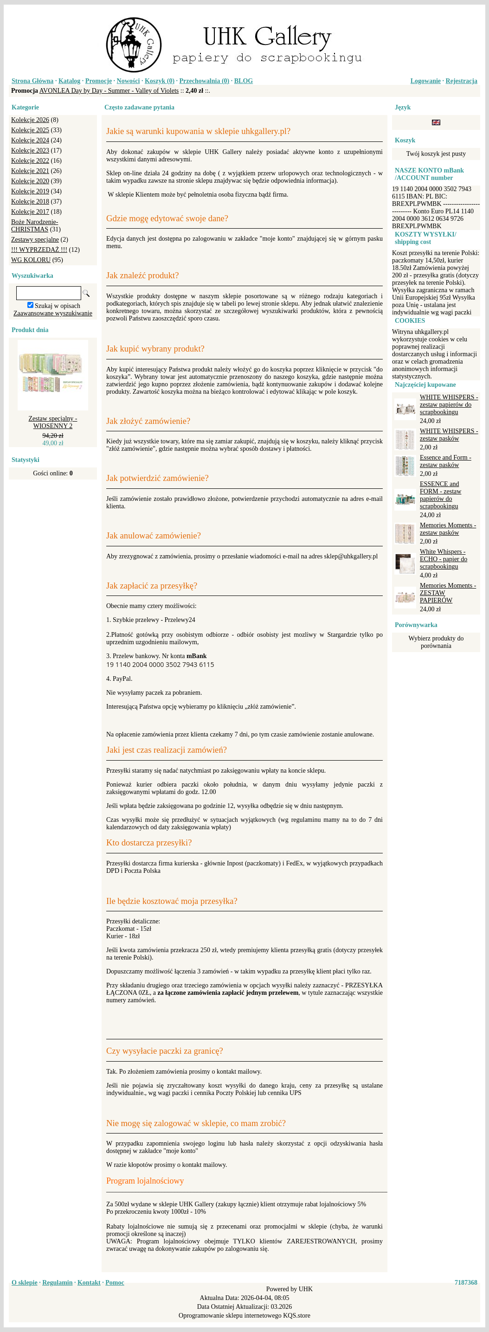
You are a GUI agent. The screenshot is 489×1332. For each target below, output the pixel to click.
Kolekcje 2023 (30, 150)
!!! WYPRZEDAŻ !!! (39, 249)
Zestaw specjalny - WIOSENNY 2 (53, 422)
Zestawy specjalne (35, 239)
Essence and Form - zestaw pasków (445, 461)
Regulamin (57, 1282)
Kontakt (89, 1282)
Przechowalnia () (205, 80)
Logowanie (426, 80)
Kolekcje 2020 (30, 181)
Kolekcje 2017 (30, 211)
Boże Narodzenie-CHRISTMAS (34, 225)
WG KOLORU (31, 259)
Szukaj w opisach (57, 305)
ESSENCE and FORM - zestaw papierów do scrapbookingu (440, 495)
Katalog (69, 80)
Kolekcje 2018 (30, 201)
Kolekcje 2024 (30, 140)
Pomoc (114, 1282)
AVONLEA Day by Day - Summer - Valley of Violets (109, 90)
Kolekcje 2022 (30, 160)
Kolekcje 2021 (30, 170)
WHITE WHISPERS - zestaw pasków (449, 435)
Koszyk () (159, 80)
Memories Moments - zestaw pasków (448, 529)
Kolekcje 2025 (30, 130)
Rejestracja (461, 80)
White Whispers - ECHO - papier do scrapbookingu (443, 559)
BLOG (243, 80)
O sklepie (25, 1282)
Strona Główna (32, 80)
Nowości (128, 80)
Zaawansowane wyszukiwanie (52, 313)
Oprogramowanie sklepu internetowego (230, 1315)
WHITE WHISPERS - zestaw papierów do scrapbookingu (449, 405)
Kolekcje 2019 (30, 191)
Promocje (98, 80)
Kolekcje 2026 (30, 119)
